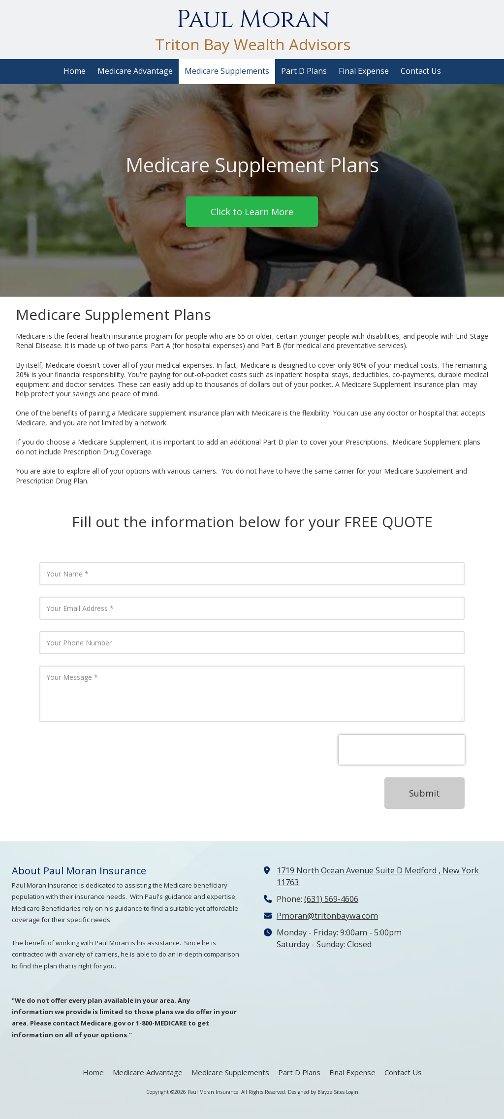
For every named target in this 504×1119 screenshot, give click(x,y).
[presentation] (402, 750)
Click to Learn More (252, 212)
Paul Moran (253, 19)
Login (352, 1091)
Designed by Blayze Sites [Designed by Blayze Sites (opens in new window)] (316, 1091)
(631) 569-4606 (331, 899)
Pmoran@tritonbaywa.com (327, 915)
